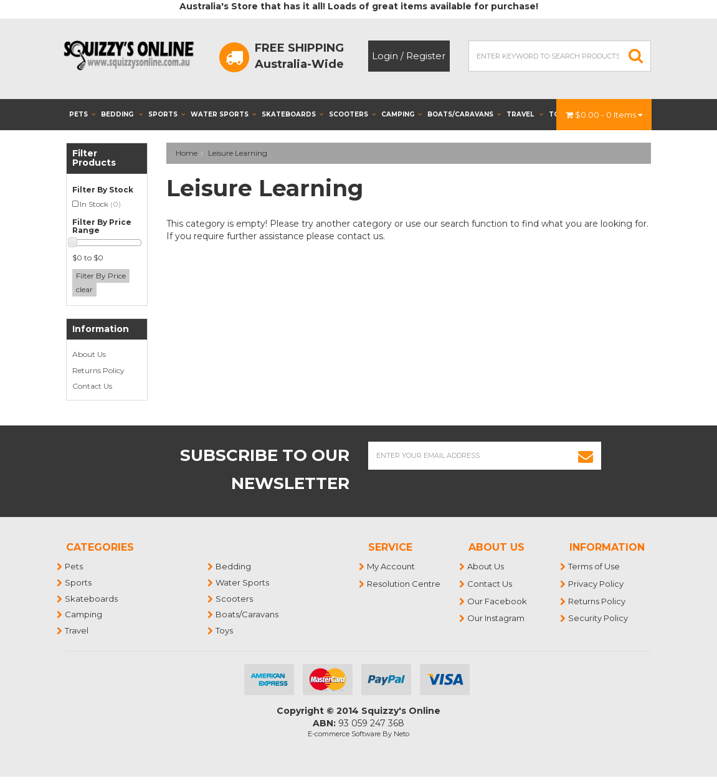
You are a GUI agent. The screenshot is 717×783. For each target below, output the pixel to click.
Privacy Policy (596, 584)
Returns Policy (98, 370)
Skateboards (292, 114)
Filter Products (94, 158)
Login (385, 56)
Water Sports (223, 114)
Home (186, 153)
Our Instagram (496, 618)
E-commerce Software (344, 733)
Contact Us (92, 386)
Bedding (122, 114)
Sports (166, 114)
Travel (524, 114)
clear (84, 289)
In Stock (100, 204)
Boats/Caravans (464, 114)
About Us (89, 354)
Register (425, 56)
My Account (391, 566)
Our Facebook (497, 601)
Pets (82, 114)
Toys (225, 630)
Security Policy (598, 618)
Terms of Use (594, 566)
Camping (401, 114)
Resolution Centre (404, 584)
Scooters (352, 114)
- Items (604, 115)
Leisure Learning (237, 153)
